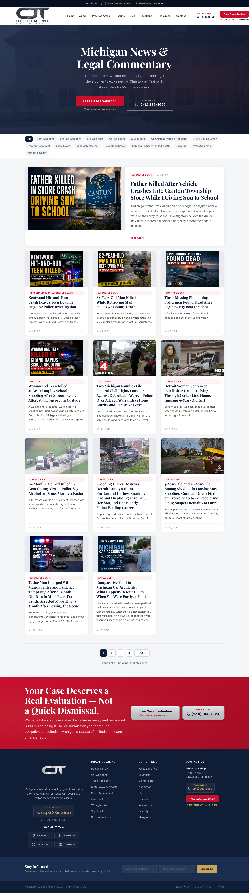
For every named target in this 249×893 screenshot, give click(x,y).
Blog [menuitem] (132, 15)
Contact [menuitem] (181, 15)
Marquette (145, 817)
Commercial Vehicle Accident (169, 138)
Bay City (143, 811)
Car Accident (117, 138)
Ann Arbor (145, 786)
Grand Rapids (147, 780)
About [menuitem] (82, 15)
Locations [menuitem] (146, 15)
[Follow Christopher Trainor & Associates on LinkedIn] (66, 835)
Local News (63, 145)
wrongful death (202, 145)
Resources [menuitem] (164, 15)
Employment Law (101, 817)
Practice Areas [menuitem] (101, 15)
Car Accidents (99, 774)
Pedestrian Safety (115, 145)
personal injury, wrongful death (151, 145)
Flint (141, 793)
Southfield (144, 774)
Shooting (181, 145)
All (29, 138)
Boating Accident (70, 138)
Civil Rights (138, 138)
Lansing (143, 798)
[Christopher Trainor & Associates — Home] (33, 16)
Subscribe (207, 868)
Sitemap (220, 887)
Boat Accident (45, 138)
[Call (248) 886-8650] (204, 16)
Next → (141, 652)
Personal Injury (100, 768)
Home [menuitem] (70, 15)
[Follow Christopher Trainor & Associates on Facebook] (40, 835)
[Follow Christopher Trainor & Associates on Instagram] (40, 844)
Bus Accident (95, 138)
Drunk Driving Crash (205, 138)
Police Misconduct (102, 793)
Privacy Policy (182, 887)
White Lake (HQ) (148, 768)
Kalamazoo (145, 805)
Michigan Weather (87, 145)
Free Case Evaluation (100, 101)
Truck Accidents (101, 780)
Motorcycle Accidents (104, 786)
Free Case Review (234, 14)
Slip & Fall (97, 811)
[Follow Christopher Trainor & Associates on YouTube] (66, 844)
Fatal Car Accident (38, 145)
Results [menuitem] (120, 15)
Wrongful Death (36, 152)
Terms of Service (203, 887)
